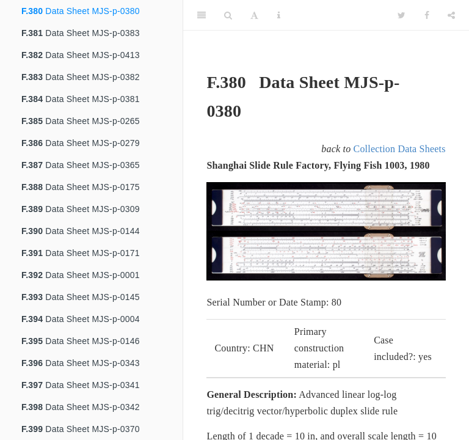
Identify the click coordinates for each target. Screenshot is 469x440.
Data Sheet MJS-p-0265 (80, 121)
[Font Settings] (254, 15)
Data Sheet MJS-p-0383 (80, 33)
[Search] (228, 15)
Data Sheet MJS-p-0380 (80, 11)
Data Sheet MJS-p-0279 (80, 143)
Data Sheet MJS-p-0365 (80, 165)
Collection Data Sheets (400, 149)
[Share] (451, 15)
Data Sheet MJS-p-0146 (80, 341)
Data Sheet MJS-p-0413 (80, 55)
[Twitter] (401, 15)
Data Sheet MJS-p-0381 (80, 99)
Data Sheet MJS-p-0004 (80, 319)
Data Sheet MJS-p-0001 (80, 275)
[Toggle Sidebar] (201, 15)
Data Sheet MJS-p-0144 (80, 231)
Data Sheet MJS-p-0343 (80, 363)
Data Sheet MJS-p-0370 (80, 429)
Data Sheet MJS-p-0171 (80, 253)
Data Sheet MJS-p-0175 (80, 187)
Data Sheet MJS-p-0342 (80, 407)
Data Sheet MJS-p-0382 (80, 77)
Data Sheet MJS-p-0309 (80, 209)
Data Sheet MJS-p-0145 (80, 297)
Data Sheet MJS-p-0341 (80, 385)
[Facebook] (426, 15)
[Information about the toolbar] (278, 15)
